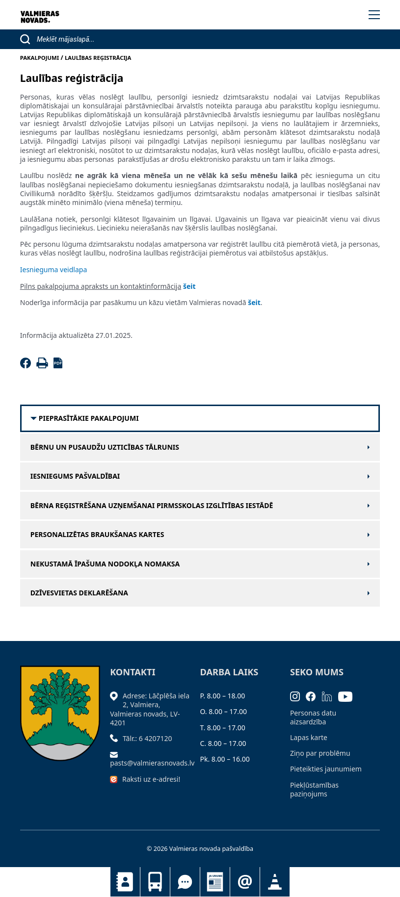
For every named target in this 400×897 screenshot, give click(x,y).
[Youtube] (348, 695)
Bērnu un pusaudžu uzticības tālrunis (104, 447)
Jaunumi (215, 882)
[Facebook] (27, 365)
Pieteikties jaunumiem (245, 882)
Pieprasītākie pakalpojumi (89, 418)
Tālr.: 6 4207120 (147, 738)
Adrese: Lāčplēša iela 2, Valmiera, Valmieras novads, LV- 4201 (149, 709)
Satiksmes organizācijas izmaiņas (275, 882)
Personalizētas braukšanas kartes (97, 534)
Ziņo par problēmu (320, 753)
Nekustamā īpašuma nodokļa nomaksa (105, 564)
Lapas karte (308, 737)
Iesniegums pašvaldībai (75, 476)
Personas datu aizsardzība (313, 717)
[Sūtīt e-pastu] (116, 754)
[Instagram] (298, 695)
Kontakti (125, 882)
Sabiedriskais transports (155, 882)
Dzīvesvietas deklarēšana (79, 593)
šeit (254, 302)
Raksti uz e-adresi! (151, 779)
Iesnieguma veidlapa (53, 269)
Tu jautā (185, 882)
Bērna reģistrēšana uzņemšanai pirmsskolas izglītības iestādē (151, 505)
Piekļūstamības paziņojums (314, 789)
